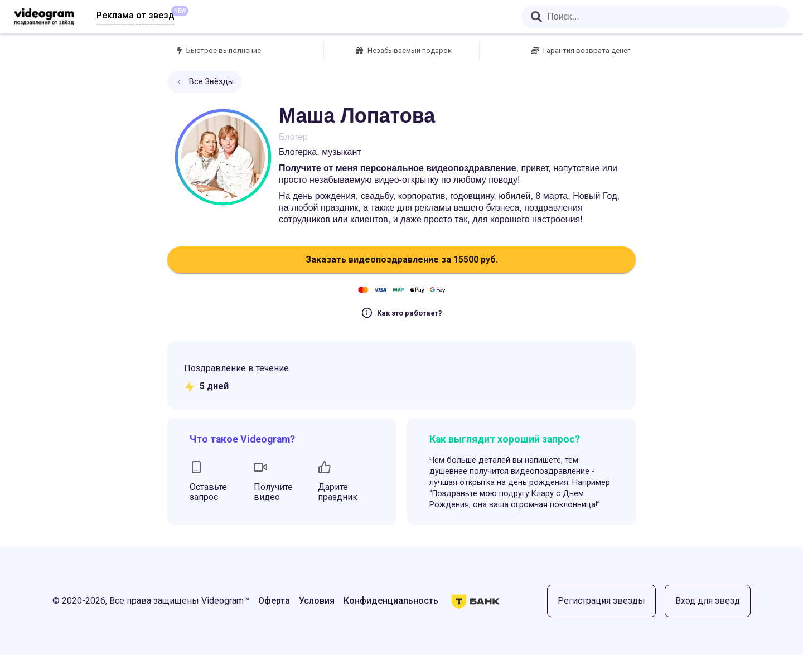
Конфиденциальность (391, 600)
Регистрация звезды (601, 600)
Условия (317, 600)
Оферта (274, 600)
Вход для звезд (707, 600)
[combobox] (655, 17)
